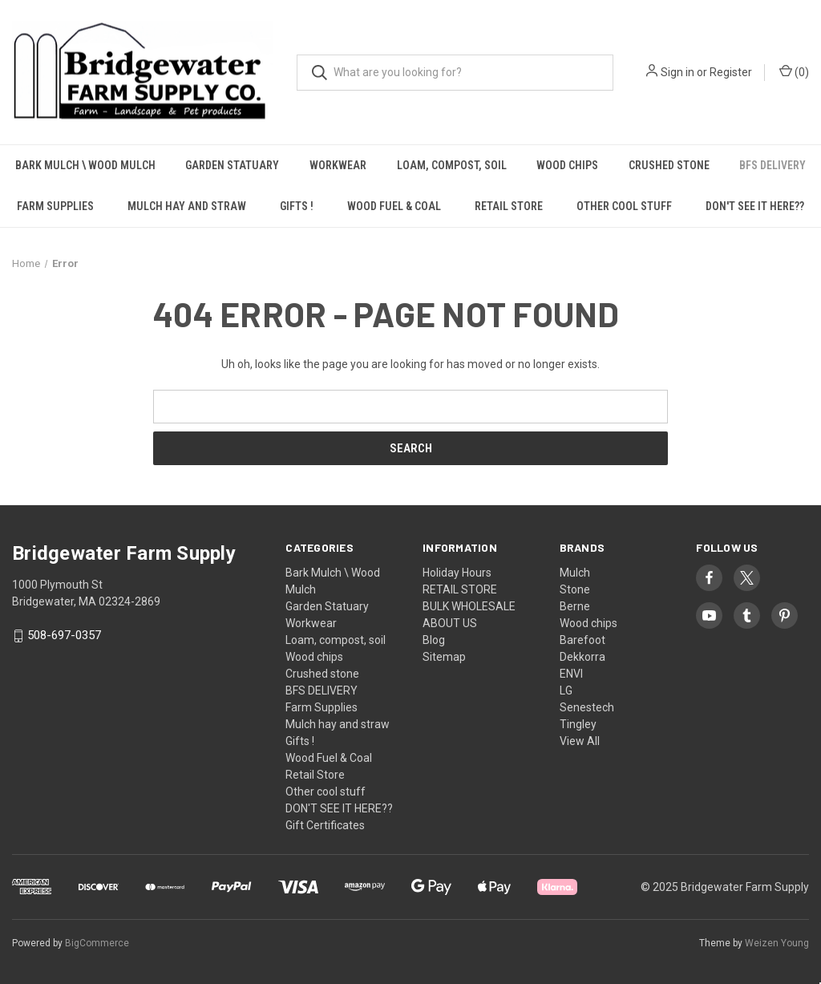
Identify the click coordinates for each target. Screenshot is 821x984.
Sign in (677, 72)
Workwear (337, 165)
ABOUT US (450, 623)
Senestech (587, 707)
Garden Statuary (232, 165)
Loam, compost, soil (452, 165)
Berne (575, 606)
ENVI (571, 673)
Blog (434, 640)
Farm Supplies (55, 206)
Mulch (575, 572)
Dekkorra (582, 656)
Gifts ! (296, 206)
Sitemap (444, 656)
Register (731, 72)
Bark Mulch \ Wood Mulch (85, 165)
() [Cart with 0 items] (794, 71)
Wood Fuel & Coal (394, 206)
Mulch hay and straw (186, 206)
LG (566, 690)
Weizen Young (777, 943)
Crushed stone (669, 165)
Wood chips (567, 165)
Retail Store (509, 206)
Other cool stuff (624, 206)
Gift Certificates (325, 825)
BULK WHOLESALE (469, 606)
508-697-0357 (64, 636)
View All (580, 741)
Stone (575, 589)
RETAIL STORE (460, 589)
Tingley (578, 724)
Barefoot (582, 640)
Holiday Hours (457, 572)
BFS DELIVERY (321, 690)
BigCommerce (97, 943)
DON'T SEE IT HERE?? (755, 206)
